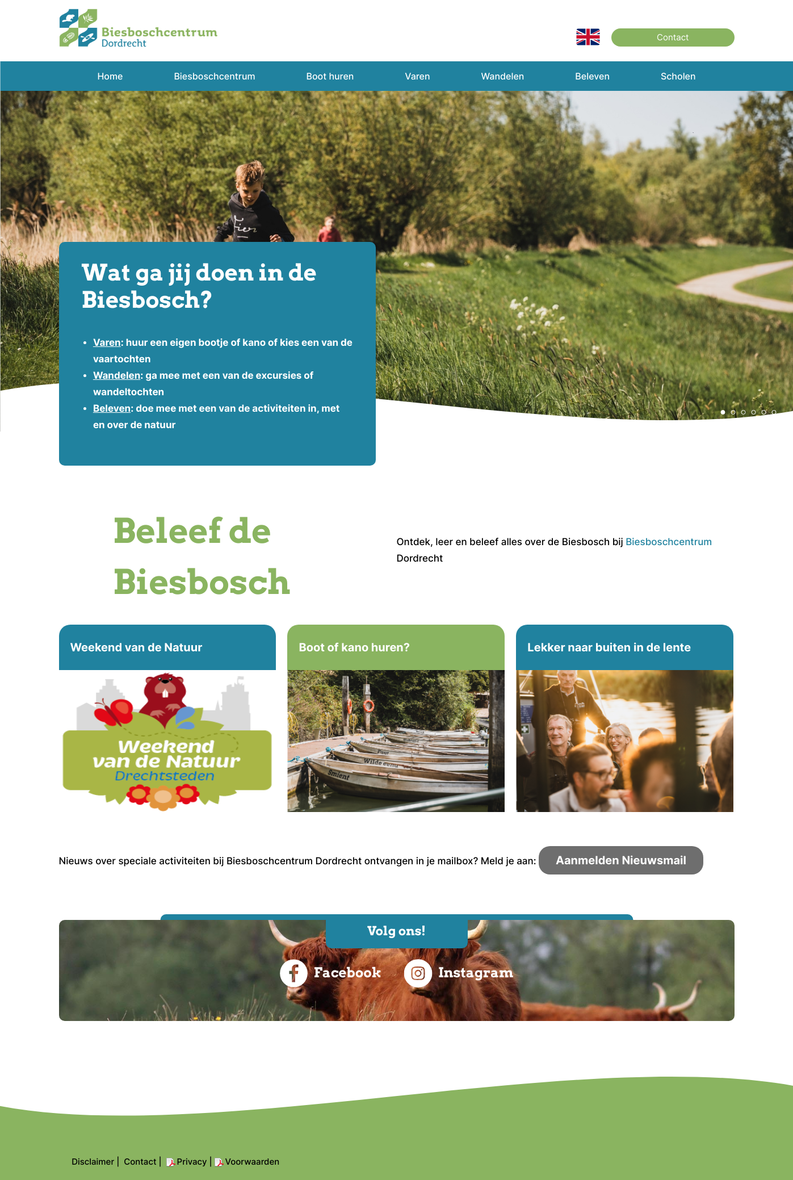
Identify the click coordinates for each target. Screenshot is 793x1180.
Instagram (458, 973)
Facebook (330, 973)
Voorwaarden (252, 1161)
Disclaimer (93, 1161)
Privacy (192, 1161)
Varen (107, 343)
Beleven (112, 409)
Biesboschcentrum (669, 542)
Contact (673, 37)
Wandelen (116, 376)
